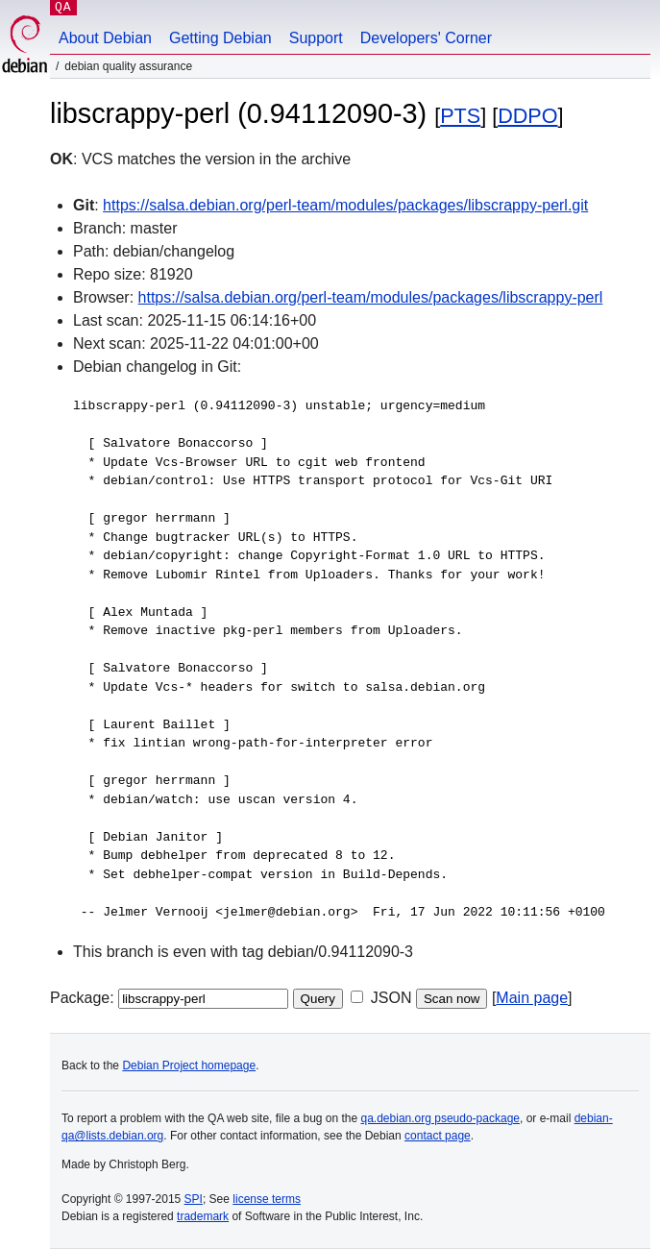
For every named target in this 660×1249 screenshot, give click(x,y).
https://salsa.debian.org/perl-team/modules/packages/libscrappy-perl (370, 297)
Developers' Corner (426, 38)
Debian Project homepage (189, 1065)
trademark (203, 1216)
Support (316, 38)
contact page (437, 1135)
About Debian (105, 38)
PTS (460, 116)
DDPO (527, 116)
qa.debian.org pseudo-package (440, 1118)
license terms (266, 1199)
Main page (532, 998)
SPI (193, 1199)
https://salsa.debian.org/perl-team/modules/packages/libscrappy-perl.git (345, 205)
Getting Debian (220, 38)
